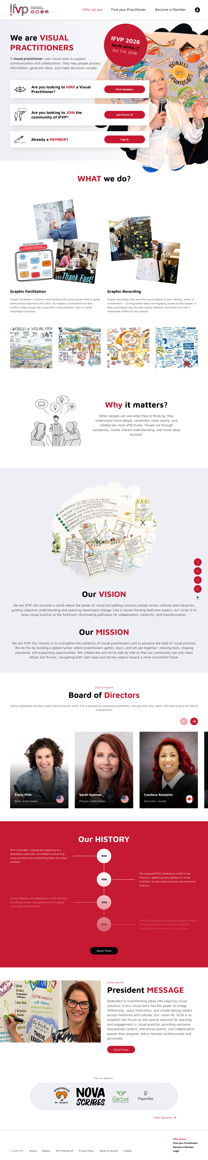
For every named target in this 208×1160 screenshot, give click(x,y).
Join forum (122, 114)
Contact (127, 1150)
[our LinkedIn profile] (197, 571)
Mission (33, 1150)
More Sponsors (163, 1117)
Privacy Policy (86, 1150)
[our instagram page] (197, 589)
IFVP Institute (63, 1150)
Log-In (125, 139)
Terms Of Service (109, 1150)
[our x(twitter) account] (197, 580)
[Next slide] (194, 721)
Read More (104, 950)
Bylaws (46, 1150)
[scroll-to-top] (197, 598)
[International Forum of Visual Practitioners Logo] (29, 10)
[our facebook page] (197, 562)
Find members (124, 89)
